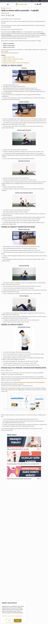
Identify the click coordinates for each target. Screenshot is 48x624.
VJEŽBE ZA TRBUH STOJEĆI (9, 61)
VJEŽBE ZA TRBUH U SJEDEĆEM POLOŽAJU (13, 59)
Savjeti (10, 8)
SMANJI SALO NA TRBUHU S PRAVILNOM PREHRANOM (16, 62)
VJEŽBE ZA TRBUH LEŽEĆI (9, 57)
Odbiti (9, 620)
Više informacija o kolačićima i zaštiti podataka (12, 616)
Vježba (6, 8)
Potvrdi (17, 620)
